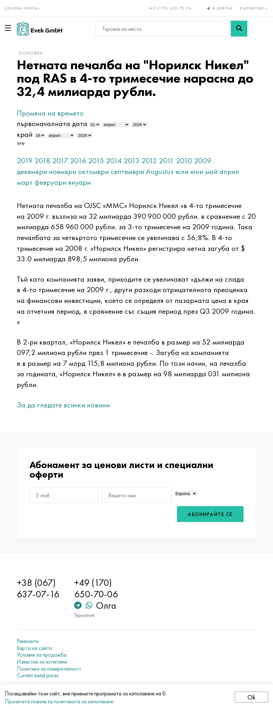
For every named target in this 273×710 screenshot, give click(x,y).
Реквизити (28, 641)
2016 (78, 160)
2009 (202, 160)
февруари (50, 182)
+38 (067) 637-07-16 (38, 588)
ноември (62, 171)
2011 (166, 160)
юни (196, 171)
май (211, 171)
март (25, 182)
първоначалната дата (52, 123)
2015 (96, 160)
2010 (184, 160)
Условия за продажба (42, 654)
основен (30, 53)
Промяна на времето (50, 113)
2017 (60, 160)
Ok (251, 697)
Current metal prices (38, 675)
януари (79, 182)
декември (32, 171)
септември (127, 171)
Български (254, 8)
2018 (42, 160)
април (229, 171)
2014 (114, 160)
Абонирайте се (210, 514)
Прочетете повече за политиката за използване (59, 701)
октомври (93, 171)
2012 (149, 160)
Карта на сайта (34, 648)
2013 (132, 160)
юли (181, 171)
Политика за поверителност (49, 668)
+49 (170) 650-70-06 (170, 8)
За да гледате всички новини (63, 405)
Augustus (159, 171)
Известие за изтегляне (42, 661)
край (24, 134)
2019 (25, 160)
